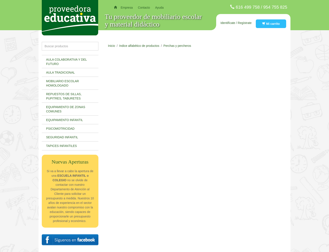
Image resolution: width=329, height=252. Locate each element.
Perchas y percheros (177, 45)
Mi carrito (271, 23)
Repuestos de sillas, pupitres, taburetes (64, 96)
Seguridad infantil (62, 137)
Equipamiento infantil (64, 120)
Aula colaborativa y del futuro (66, 62)
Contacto (144, 7)
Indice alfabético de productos (139, 45)
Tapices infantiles (61, 146)
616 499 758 (248, 7)
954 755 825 (275, 7)
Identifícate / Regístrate (236, 23)
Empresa (127, 7)
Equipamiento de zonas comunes (65, 109)
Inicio (111, 45)
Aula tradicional (60, 72)
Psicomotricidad (60, 128)
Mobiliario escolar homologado (62, 83)
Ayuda (159, 7)
